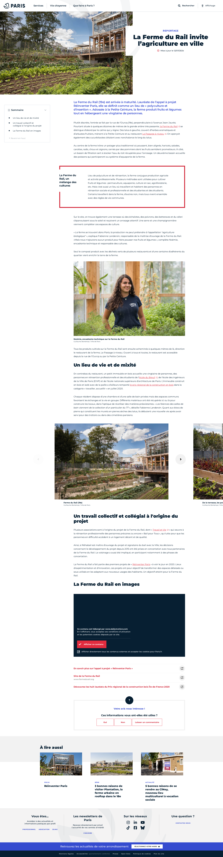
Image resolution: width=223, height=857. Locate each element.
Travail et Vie (159, 529)
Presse (115, 854)
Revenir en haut (18, 138)
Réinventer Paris (141, 564)
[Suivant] (180, 459)
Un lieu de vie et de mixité (26, 118)
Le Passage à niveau (153, 133)
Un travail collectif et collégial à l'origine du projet (27, 124)
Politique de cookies (142, 854)
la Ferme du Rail (169, 126)
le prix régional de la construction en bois (151, 384)
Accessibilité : (93, 854)
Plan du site (159, 854)
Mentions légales (66, 854)
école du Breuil (147, 377)
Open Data (125, 854)
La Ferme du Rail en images (27, 130)
